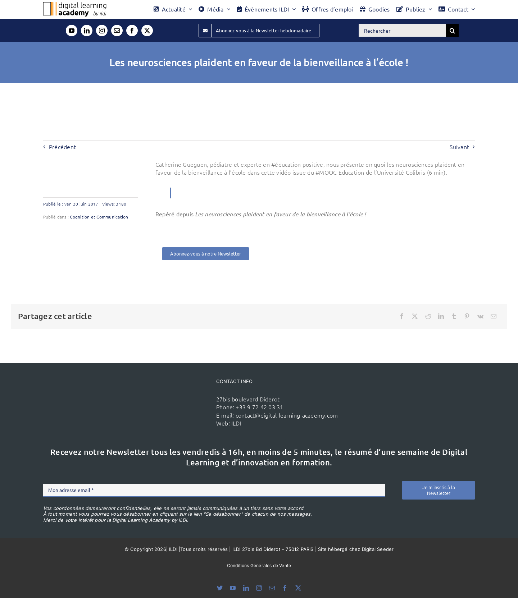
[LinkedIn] (441, 316)
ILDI (236, 423)
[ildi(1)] (173, 390)
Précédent (62, 147)
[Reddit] (428, 316)
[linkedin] (86, 30)
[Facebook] (401, 316)
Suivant (459, 147)
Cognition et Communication (99, 217)
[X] (414, 316)
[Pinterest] (466, 316)
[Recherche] (452, 30)
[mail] (117, 30)
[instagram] (102, 30)
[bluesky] (220, 588)
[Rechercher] (402, 30)
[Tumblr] (453, 316)
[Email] (493, 316)
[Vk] (480, 316)
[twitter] (147, 30)
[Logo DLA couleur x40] (74, 5)
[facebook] (132, 30)
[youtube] (71, 30)
